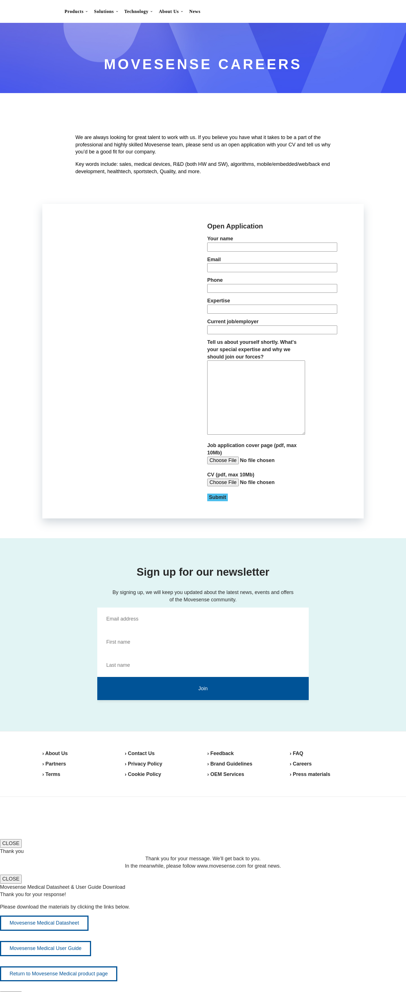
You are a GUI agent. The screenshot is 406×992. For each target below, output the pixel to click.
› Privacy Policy (143, 764)
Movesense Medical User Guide (45, 948)
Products (74, 11)
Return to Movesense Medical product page (59, 973)
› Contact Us (140, 753)
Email (256, 263)
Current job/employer (256, 326)
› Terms (51, 774)
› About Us (55, 753)
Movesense (70, 817)
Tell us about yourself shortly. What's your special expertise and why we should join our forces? (256, 387)
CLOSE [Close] (10, 843)
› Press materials (310, 774)
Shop (381, 11)
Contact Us (352, 12)
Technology (136, 11)
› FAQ (296, 753)
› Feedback (220, 753)
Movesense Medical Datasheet (44, 923)
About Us (169, 11)
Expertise (256, 305)
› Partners (54, 764)
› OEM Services (225, 774)
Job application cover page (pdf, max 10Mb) (256, 453)
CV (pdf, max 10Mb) (255, 486)
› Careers (301, 764)
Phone (256, 284)
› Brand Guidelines (229, 764)
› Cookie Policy (143, 774)
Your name (256, 243)
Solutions (104, 11)
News (194, 11)
